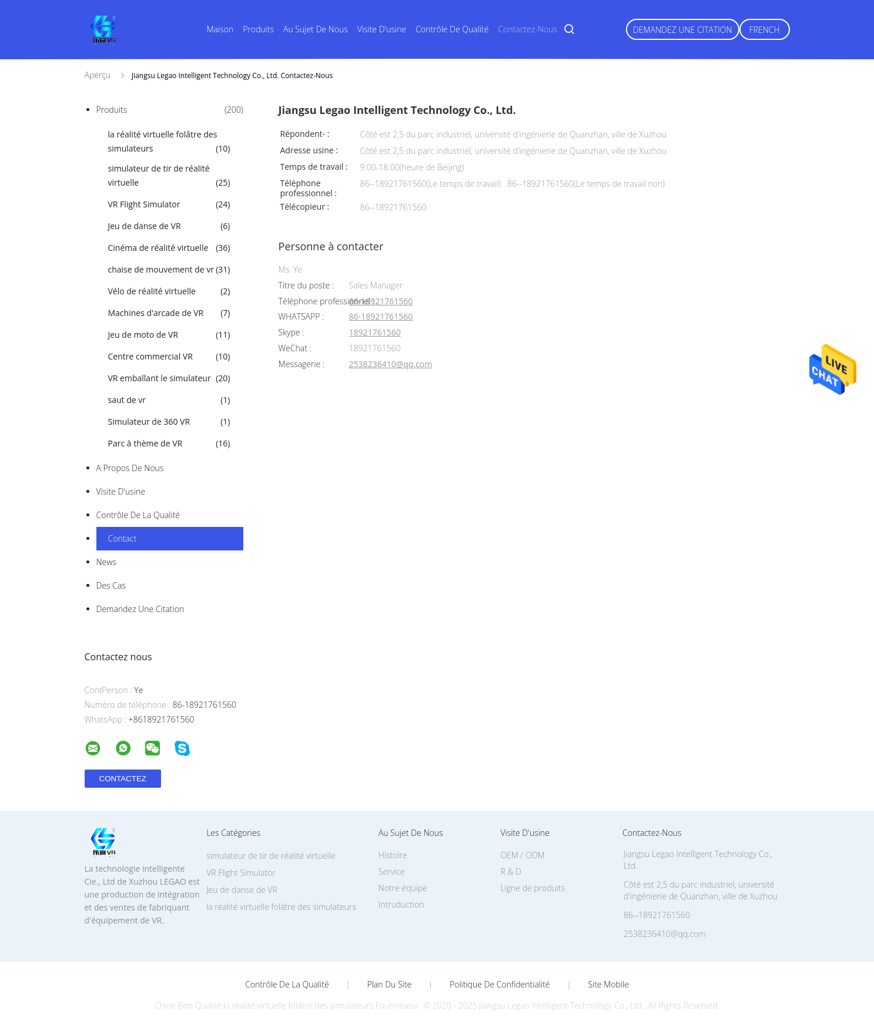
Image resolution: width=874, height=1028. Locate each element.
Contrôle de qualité (452, 29)
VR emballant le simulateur (169, 378)
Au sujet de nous (315, 29)
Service (392, 871)
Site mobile (608, 984)
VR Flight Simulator (169, 204)
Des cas (111, 585)
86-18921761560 (381, 302)
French (764, 29)
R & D (510, 871)
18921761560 (375, 333)
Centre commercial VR (169, 357)
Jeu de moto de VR (169, 335)
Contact (122, 538)
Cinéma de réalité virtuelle (169, 248)
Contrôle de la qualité (138, 514)
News (106, 561)
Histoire (393, 855)
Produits (258, 29)
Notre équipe (403, 887)
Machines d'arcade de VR (169, 313)
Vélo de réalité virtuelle (169, 291)
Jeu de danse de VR (169, 226)
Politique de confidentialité (500, 984)
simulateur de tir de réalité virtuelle (169, 176)
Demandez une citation (682, 29)
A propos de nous (130, 467)
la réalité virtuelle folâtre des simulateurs (169, 142)
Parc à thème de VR (169, 443)
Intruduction (401, 904)
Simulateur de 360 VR (169, 422)
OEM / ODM (522, 855)
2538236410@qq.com (391, 364)
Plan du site (389, 984)
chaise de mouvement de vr (169, 270)
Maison (220, 29)
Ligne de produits (532, 887)
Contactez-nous (527, 29)
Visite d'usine (381, 29)
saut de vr (169, 400)
